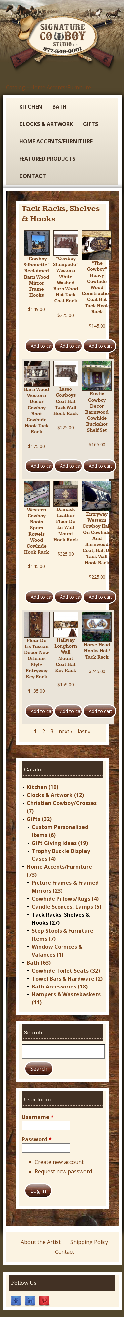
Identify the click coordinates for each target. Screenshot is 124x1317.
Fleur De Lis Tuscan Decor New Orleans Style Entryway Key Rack (36, 659)
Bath (59, 106)
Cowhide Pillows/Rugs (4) (65, 898)
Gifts (90, 124)
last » (84, 731)
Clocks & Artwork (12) (55, 795)
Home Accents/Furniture (60, 87)
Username (38, 1116)
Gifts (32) (39, 819)
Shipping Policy (89, 1242)
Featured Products (47, 158)
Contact (32, 176)
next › (65, 731)
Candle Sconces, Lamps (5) (66, 906)
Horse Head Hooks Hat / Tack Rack (97, 651)
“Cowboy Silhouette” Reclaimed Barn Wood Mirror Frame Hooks (37, 277)
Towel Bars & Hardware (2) (67, 978)
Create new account (59, 1162)
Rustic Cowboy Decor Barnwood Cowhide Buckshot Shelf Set (96, 412)
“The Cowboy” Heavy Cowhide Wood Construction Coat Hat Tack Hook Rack (97, 288)
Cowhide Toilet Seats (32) (66, 970)
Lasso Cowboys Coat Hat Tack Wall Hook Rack (65, 401)
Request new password (63, 1171)
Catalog (15, 87)
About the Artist (41, 1242)
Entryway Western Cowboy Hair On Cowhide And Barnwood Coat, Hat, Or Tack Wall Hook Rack (96, 539)
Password (37, 1139)
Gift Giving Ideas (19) (60, 843)
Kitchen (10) (42, 787)
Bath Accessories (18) (60, 986)
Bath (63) (39, 962)
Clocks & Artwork (46, 124)
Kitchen (30, 106)
